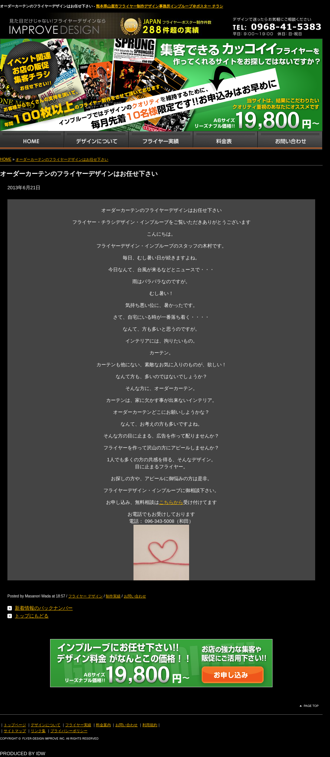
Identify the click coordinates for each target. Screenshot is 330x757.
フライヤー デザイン (85, 596)
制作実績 (113, 596)
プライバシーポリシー (69, 731)
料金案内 (103, 725)
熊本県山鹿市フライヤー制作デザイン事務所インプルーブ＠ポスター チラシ (159, 6)
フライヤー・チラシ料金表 (225, 140)
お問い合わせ (290, 140)
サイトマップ (15, 731)
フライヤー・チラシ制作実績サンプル (160, 140)
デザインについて (45, 725)
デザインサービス (96, 140)
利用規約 (149, 725)
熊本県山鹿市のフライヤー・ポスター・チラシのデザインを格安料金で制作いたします (78, 24)
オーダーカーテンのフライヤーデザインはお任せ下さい (62, 159)
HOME (5, 159)
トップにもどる (32, 616)
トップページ (15, 725)
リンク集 (38, 731)
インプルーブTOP (32, 140)
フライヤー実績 (78, 725)
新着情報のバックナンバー (44, 608)
